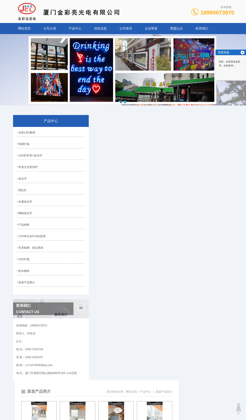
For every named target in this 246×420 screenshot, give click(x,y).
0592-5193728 (95, 401)
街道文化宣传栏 (28, 166)
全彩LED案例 (27, 132)
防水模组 (24, 268)
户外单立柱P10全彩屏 (32, 234)
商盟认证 (176, 28)
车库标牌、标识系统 (31, 245)
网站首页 (24, 28)
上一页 (141, 225)
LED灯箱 (24, 256)
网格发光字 (26, 211)
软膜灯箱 (24, 143)
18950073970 (217, 13)
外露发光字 (26, 200)
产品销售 (24, 222)
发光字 (23, 177)
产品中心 (75, 28)
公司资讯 (125, 28)
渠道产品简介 (27, 279)
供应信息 (100, 28)
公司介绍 (49, 28)
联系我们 (201, 28)
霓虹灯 (23, 189)
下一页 (164, 225)
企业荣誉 (151, 28)
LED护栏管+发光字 (30, 155)
